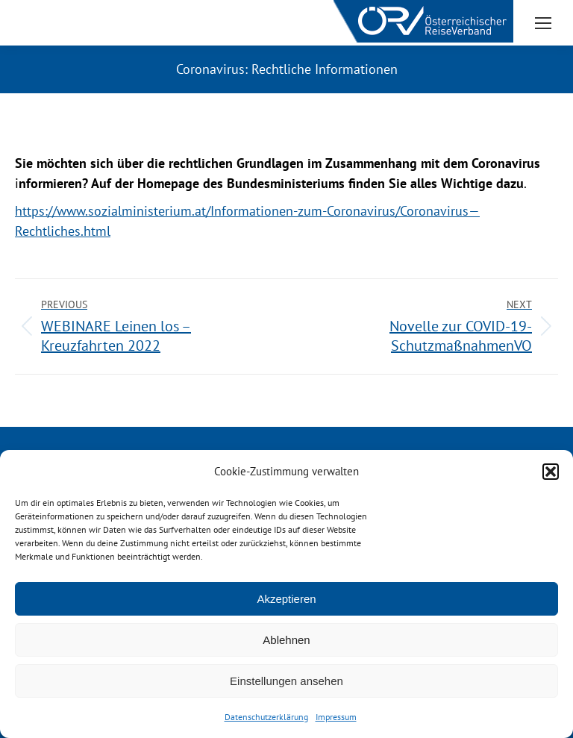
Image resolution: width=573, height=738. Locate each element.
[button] (550, 471)
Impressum (336, 716)
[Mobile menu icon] (543, 23)
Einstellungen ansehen (286, 681)
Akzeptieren (286, 598)
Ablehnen (286, 640)
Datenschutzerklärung (266, 716)
